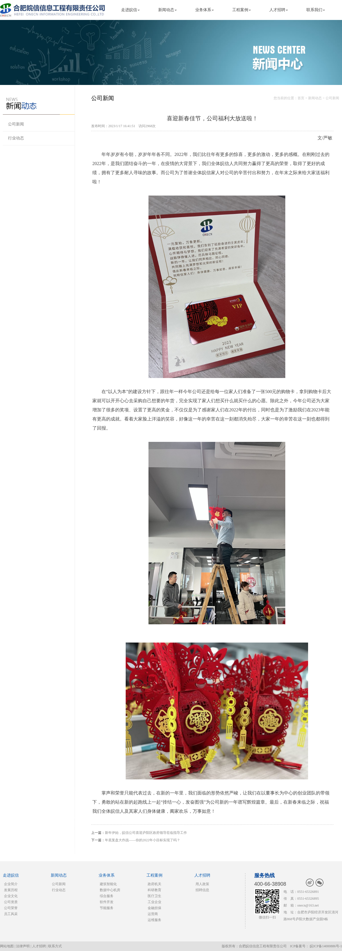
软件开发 (106, 902)
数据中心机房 (110, 890)
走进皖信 (129, 10)
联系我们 (314, 10)
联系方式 (55, 946)
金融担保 (154, 908)
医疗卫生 (154, 896)
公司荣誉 (11, 908)
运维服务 (154, 920)
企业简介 (11, 884)
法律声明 (23, 946)
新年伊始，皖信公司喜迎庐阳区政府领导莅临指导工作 (146, 833)
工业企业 (154, 902)
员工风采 (11, 914)
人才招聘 (277, 10)
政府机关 (154, 884)
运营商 (153, 914)
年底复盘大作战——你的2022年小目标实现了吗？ (142, 840)
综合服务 (106, 896)
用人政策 (202, 884)
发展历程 (11, 890)
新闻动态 (166, 10)
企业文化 (11, 896)
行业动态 (16, 138)
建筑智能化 (108, 884)
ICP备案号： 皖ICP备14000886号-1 (316, 946)
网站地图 (7, 946)
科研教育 (154, 890)
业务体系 (203, 10)
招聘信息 (202, 890)
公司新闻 (16, 124)
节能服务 (106, 908)
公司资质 (11, 902)
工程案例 (240, 10)
